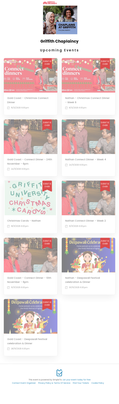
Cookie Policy (97, 383)
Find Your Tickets (81, 383)
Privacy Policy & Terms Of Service (54, 383)
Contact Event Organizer (24, 383)
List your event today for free (77, 379)
